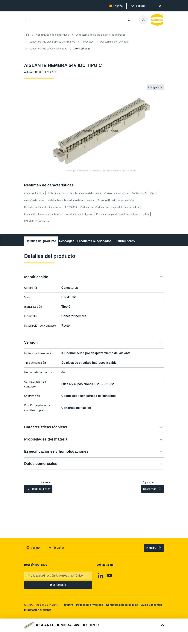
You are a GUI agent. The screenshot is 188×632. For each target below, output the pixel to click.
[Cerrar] (160, 6)
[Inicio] (27, 34)
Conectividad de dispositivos (52, 34)
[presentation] (138, 6)
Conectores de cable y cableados (48, 48)
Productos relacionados (94, 241)
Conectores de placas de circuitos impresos (100, 34)
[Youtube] (109, 576)
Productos (88, 41)
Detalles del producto (41, 241)
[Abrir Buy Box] (94, 625)
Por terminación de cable (114, 41)
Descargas (66, 241)
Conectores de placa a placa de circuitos (52, 41)
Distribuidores (124, 241)
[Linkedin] (100, 576)
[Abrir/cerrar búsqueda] (129, 20)
